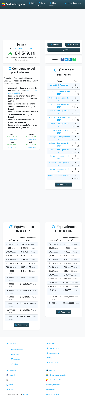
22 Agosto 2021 (12, 139)
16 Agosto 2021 (31, 139)
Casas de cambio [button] (73, 3)
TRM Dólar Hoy (52, 370)
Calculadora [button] (21, 325)
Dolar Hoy (11, 343)
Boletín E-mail (52, 363)
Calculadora (16, 359)
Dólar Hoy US (50, 389)
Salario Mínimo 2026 (54, 380)
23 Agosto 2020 (31, 147)
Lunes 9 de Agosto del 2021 (59, 176)
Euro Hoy (41, 4)
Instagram (11, 380)
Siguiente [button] (64, 50)
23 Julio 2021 (11, 147)
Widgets (50, 358)
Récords (15, 354)
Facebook (11, 375)
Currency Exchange (52, 394)
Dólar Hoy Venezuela (53, 385)
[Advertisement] (42, 23)
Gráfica (14, 364)
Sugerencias (12, 370)
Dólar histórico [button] (64, 184)
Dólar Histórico (17, 349)
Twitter (10, 385)
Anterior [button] (54, 44)
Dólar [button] (31, 3)
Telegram (10, 389)
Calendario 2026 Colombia (56, 375)
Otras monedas (52, 4)
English (25, 394)
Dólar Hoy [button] (72, 44)
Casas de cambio (53, 353)
